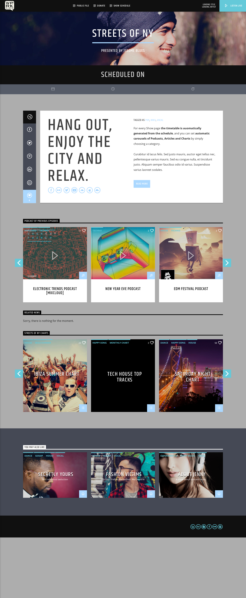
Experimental (168, 516)
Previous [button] (19, 324)
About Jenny (192, 535)
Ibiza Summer (43, 403)
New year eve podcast (123, 349)
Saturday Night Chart (192, 437)
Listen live (233, 6)
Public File (83, 6)
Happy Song (99, 403)
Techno (44, 291)
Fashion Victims (124, 535)
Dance (164, 403)
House (164, 291)
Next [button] (227, 324)
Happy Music (187, 516)
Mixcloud (30, 291)
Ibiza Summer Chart (56, 435)
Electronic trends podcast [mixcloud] (55, 351)
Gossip (39, 516)
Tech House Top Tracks (124, 437)
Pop (147, 181)
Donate (101, 6)
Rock (153, 181)
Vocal (160, 181)
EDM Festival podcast (191, 349)
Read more (142, 244)
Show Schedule (122, 6)
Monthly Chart (119, 403)
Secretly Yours (55, 535)
